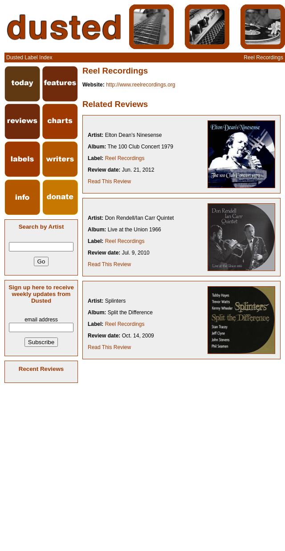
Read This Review (109, 181)
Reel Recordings (125, 158)
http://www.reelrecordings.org (140, 85)
